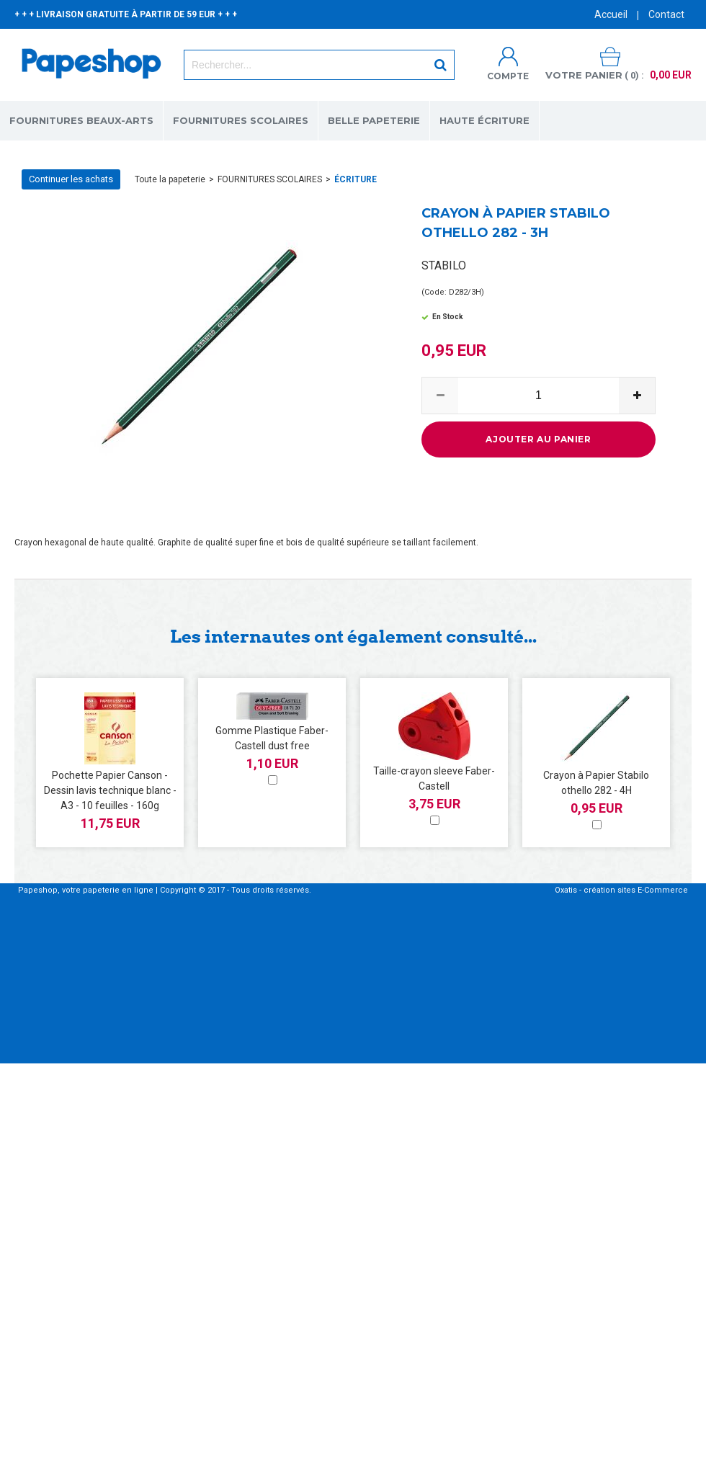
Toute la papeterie (170, 179)
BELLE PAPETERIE (374, 120)
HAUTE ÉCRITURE (484, 120)
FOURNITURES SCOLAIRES (240, 120)
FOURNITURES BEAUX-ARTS (81, 120)
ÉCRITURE (355, 179)
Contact (666, 14)
